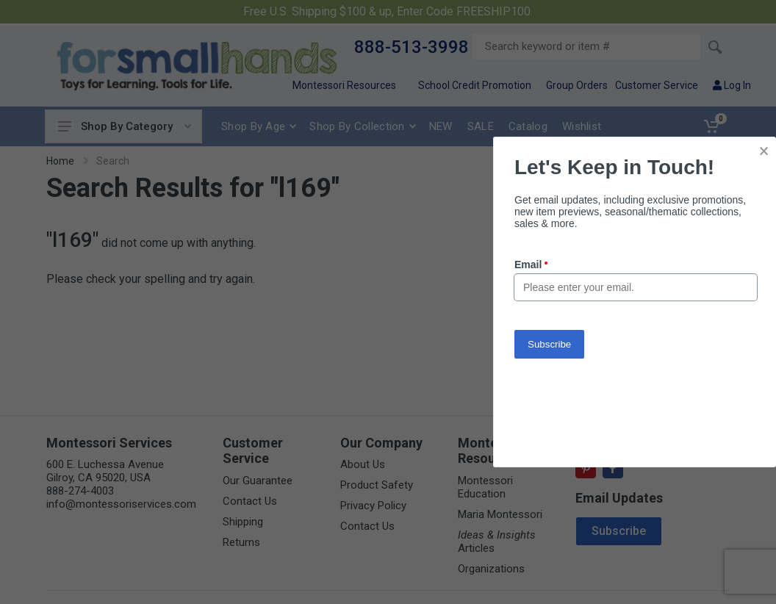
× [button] (764, 151)
